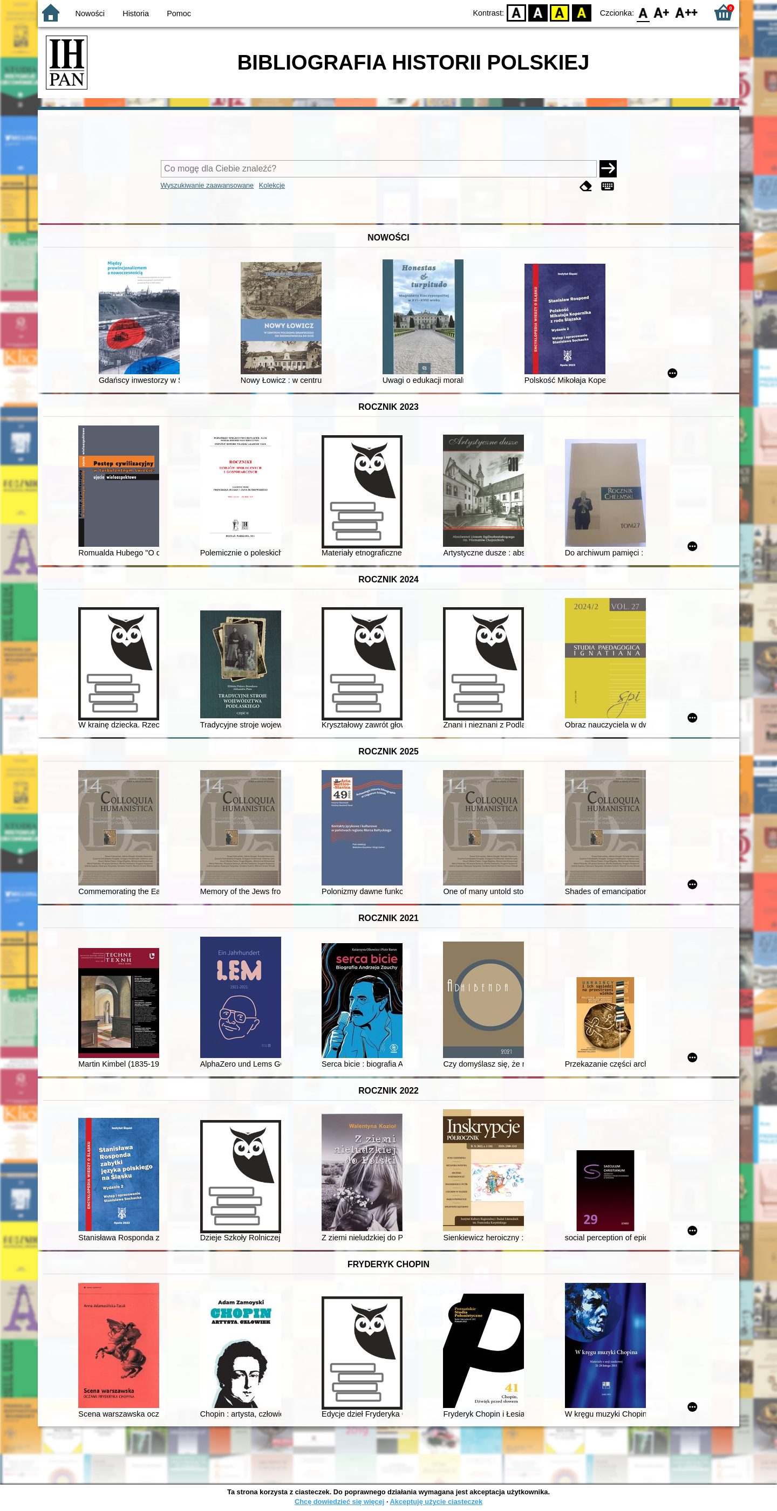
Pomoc (179, 13)
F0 (643, 12)
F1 (662, 12)
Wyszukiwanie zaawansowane (207, 185)
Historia (135, 13)
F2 (686, 12)
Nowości (90, 13)
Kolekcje (272, 185)
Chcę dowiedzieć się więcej (339, 1502)
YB (559, 12)
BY (581, 12)
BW (538, 12)
